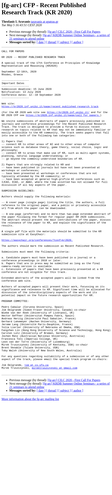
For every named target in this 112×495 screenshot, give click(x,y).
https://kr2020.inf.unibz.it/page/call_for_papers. (63, 128)
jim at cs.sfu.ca (36, 428)
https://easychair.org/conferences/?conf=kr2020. (37, 278)
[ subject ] (64, 42)
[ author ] (77, 42)
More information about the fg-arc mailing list (30, 463)
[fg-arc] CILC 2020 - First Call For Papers (74, 31)
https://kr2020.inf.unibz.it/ (68, 125)
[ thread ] (52, 42)
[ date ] (41, 42)
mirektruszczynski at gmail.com (54, 431)
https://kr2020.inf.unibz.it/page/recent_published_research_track (50, 118)
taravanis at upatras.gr (44, 21)
